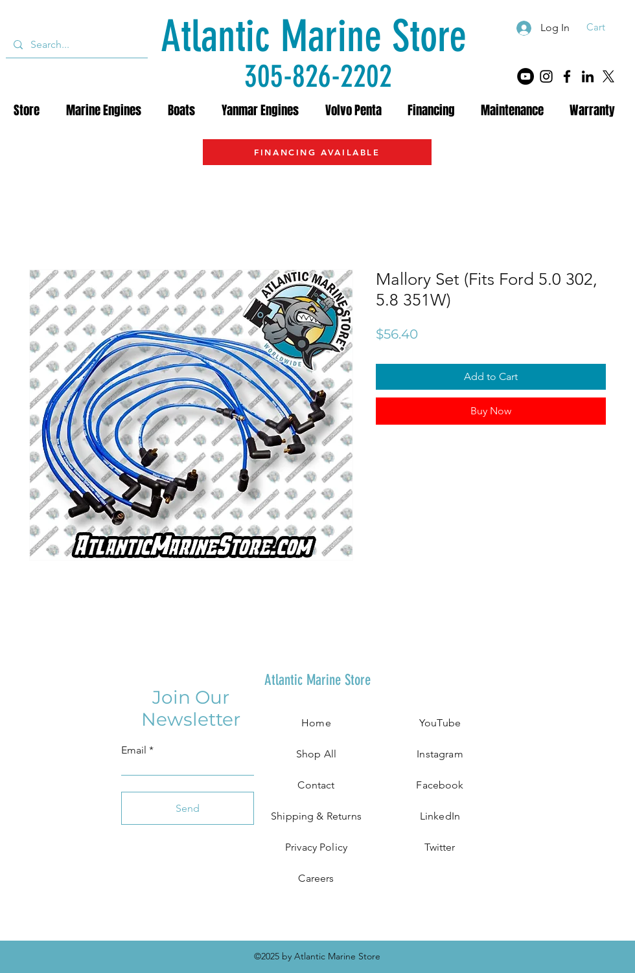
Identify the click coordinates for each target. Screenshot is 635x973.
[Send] (187, 808)
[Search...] (75, 45)
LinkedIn (440, 816)
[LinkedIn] (587, 76)
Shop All (316, 754)
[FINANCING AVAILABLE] (317, 152)
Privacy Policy (316, 847)
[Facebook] (567, 76)
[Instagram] (546, 76)
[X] (608, 76)
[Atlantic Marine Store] (313, 36)
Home (316, 723)
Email (133, 750)
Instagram (440, 754)
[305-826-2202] (318, 76)
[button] (604, 27)
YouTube (440, 723)
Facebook (439, 785)
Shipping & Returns (316, 816)
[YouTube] (525, 76)
